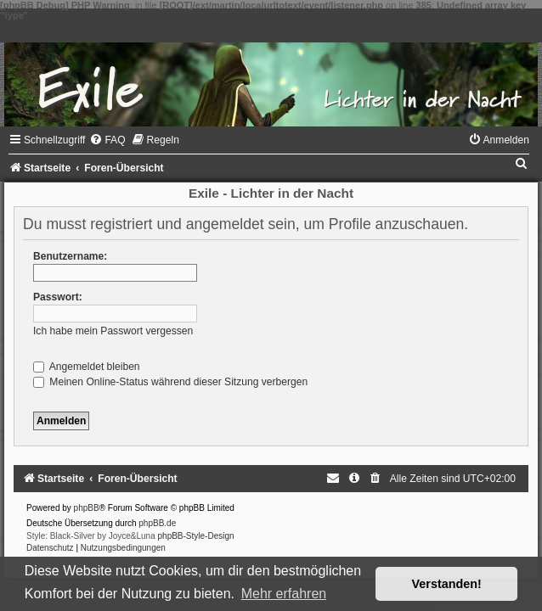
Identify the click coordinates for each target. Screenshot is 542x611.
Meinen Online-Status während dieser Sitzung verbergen (170, 382)
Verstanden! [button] (447, 584)
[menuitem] (107, 140)
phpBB (86, 508)
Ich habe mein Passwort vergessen (113, 331)
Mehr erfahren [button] (284, 593)
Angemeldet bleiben (86, 367)
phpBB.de (157, 523)
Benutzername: (70, 256)
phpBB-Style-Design (196, 536)
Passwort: (57, 297)
